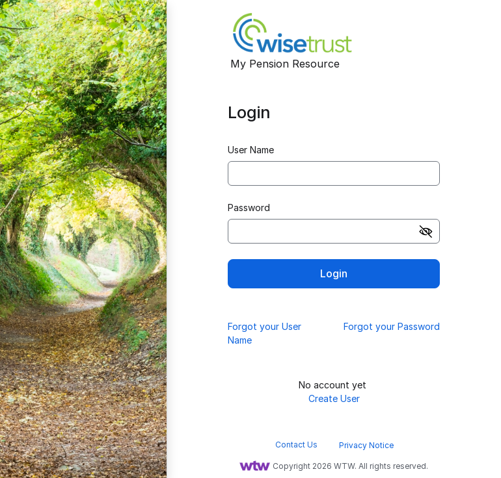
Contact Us (296, 444)
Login (333, 273)
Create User (334, 398)
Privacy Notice (366, 445)
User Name (251, 149)
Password (249, 207)
